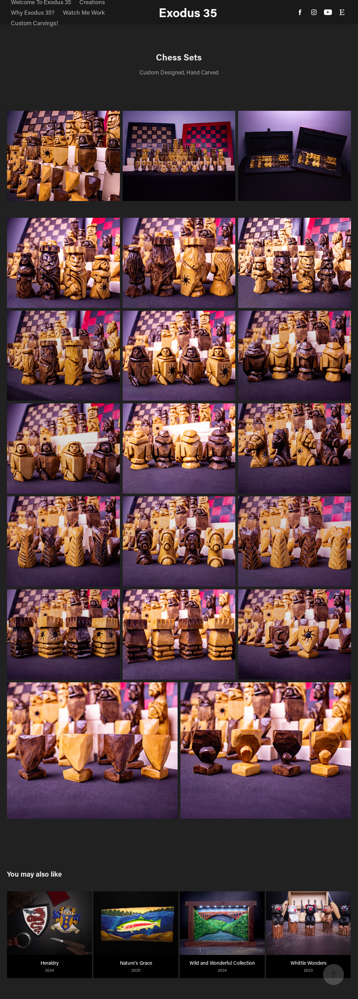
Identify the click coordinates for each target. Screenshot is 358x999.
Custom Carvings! (34, 23)
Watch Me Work (84, 12)
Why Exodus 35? (33, 12)
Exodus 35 (188, 12)
